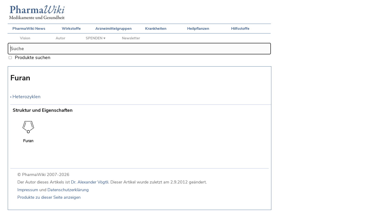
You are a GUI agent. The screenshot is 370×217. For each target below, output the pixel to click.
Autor (60, 38)
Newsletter (131, 38)
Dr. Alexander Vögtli (89, 182)
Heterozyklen (26, 97)
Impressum (27, 190)
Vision (25, 38)
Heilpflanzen (198, 28)
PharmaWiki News (28, 28)
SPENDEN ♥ (95, 38)
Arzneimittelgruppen (113, 28)
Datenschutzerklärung (68, 190)
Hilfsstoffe (240, 28)
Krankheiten (155, 28)
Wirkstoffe (71, 28)
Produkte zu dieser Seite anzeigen (49, 197)
